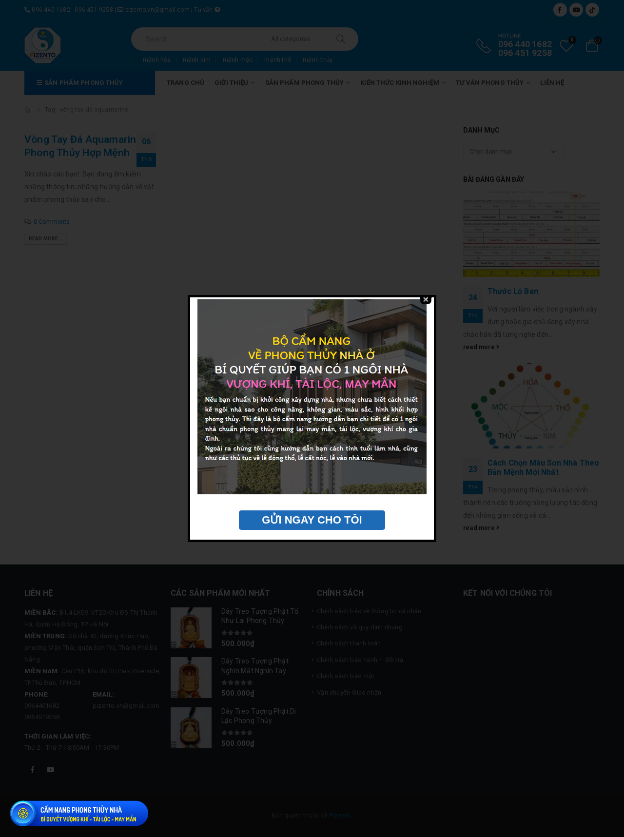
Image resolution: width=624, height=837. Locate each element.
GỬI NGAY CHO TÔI (312, 520)
